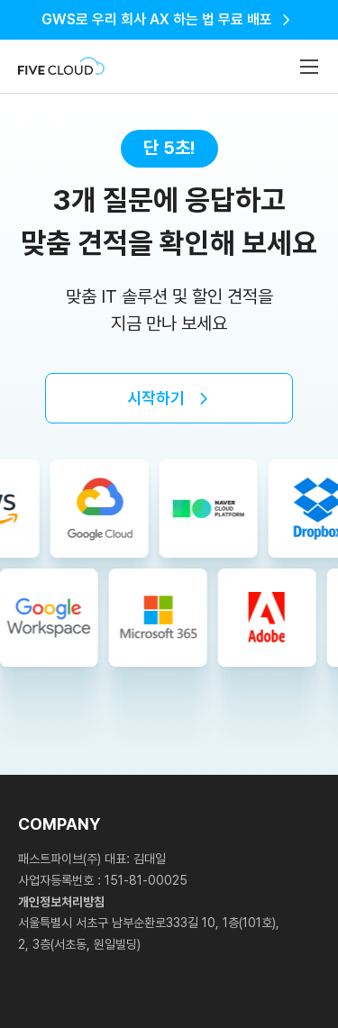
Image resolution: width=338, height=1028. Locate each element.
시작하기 (156, 397)
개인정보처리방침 (61, 902)
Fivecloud (61, 66)
